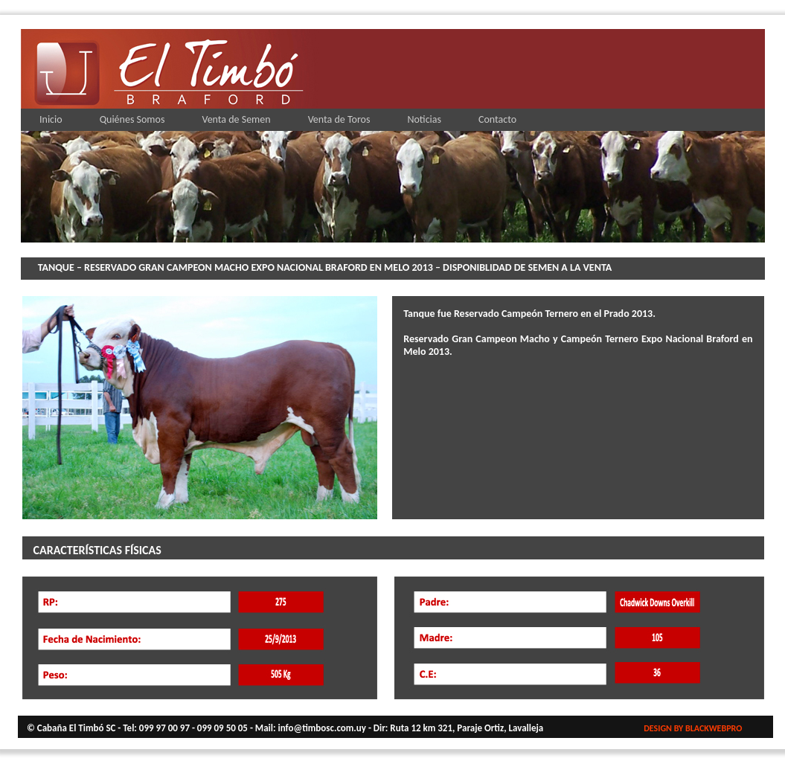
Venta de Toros (339, 119)
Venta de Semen (236, 119)
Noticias (424, 119)
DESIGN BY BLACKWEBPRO (693, 728)
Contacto (497, 119)
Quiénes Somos (132, 119)
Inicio (51, 119)
